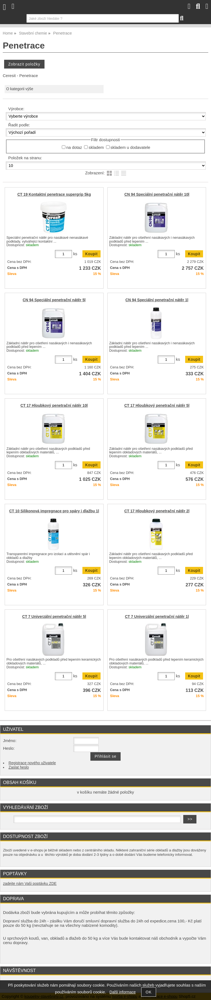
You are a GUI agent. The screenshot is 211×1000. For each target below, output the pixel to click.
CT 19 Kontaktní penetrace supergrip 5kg (54, 194)
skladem (96, 147)
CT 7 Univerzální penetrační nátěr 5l (54, 617)
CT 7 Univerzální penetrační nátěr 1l (157, 617)
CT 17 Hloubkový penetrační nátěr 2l (156, 511)
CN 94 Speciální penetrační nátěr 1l (157, 300)
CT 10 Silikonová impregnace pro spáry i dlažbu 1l (54, 511)
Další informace (123, 992)
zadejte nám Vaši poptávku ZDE (30, 884)
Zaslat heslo (19, 767)
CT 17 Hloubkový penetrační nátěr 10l (54, 406)
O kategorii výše (19, 89)
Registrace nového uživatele (32, 763)
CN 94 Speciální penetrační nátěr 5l (54, 300)
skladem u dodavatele (130, 147)
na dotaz (74, 147)
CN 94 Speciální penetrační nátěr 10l (156, 194)
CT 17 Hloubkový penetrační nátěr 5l (156, 406)
